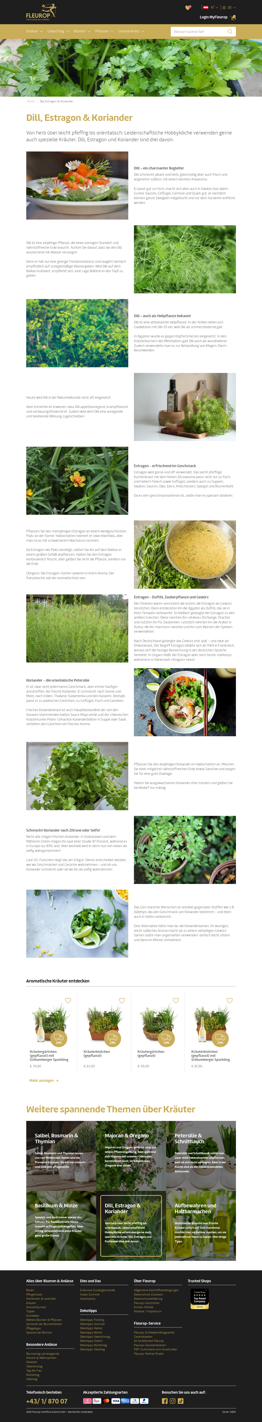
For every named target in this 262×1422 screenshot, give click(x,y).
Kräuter (31, 1302)
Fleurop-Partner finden (149, 1353)
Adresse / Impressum (148, 1311)
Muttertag (32, 1374)
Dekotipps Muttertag (93, 1345)
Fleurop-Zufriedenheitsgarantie (154, 1332)
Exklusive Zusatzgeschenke (97, 1290)
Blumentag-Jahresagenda (42, 1353)
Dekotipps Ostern (91, 1340)
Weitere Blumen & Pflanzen (44, 1319)
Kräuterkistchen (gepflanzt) (97, 1053)
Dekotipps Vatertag (92, 1349)
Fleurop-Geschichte (146, 1302)
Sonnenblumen (36, 1307)
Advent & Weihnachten (41, 1357)
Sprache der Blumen (39, 1332)
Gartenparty (87, 1298)
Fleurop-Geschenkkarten (150, 1345)
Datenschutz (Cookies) (148, 1294)
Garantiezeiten (143, 1336)
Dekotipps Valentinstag (95, 1336)
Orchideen (32, 1315)
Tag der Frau (34, 1370)
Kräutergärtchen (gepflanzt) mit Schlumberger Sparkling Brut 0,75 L (49, 1057)
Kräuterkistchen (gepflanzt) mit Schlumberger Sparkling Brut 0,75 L (211, 1057)
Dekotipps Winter (91, 1332)
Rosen (30, 1290)
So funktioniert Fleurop (149, 1340)
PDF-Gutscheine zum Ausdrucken (155, 1349)
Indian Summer (90, 1294)
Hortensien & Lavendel (41, 1298)
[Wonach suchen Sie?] (203, 32)
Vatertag (31, 1379)
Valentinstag (34, 1366)
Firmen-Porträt (143, 1307)
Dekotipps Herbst (91, 1328)
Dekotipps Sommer (92, 1324)
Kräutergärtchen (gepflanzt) (151, 1053)
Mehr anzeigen (41, 1080)
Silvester (31, 1362)
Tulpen (30, 1311)
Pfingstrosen (34, 1294)
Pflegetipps (33, 1328)
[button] (34, 31)
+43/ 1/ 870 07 (46, 1401)
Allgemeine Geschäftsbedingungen (156, 1290)
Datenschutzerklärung (148, 1298)
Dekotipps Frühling (92, 1319)
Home (31, 101)
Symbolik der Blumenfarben (44, 1324)
